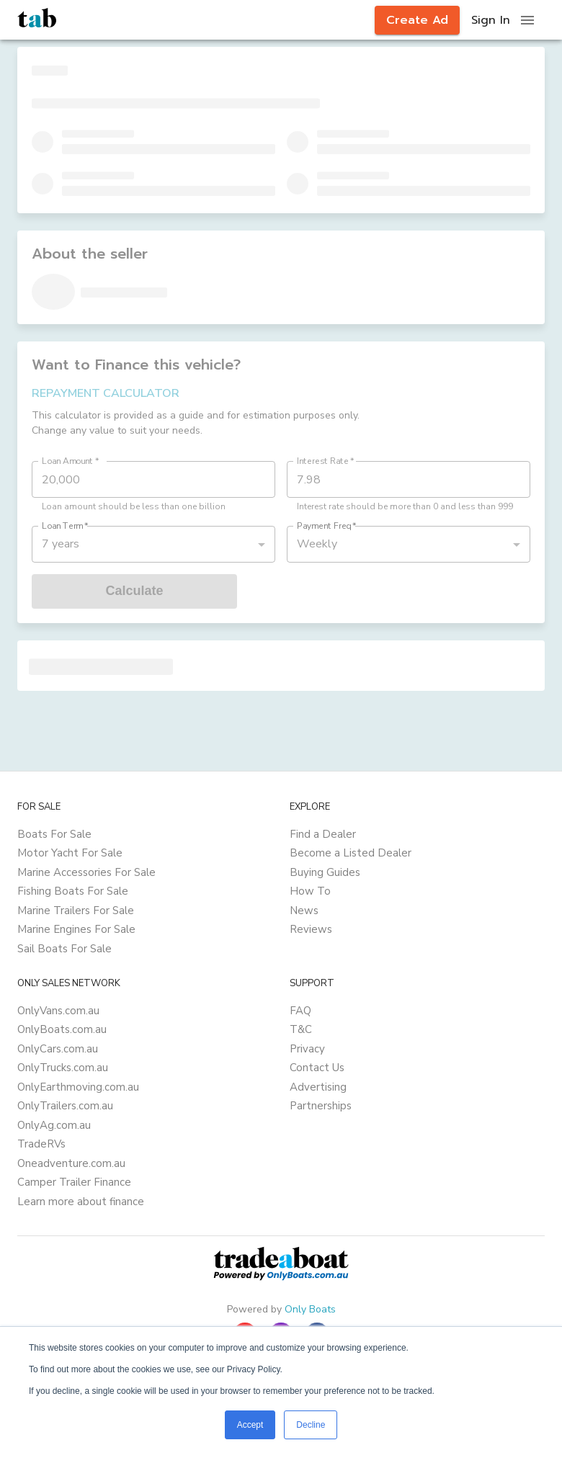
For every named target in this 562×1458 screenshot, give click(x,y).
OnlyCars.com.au (57, 1049)
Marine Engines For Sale (76, 929)
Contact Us (317, 1067)
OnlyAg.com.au (54, 1125)
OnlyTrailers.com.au (65, 1106)
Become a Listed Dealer (350, 853)
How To (310, 891)
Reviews (311, 929)
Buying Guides (325, 872)
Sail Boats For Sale (64, 949)
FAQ (300, 1010)
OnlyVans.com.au (58, 1010)
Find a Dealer (323, 834)
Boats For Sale (54, 834)
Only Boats (310, 1309)
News (304, 910)
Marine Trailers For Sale (75, 910)
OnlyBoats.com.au (62, 1029)
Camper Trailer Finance (74, 1182)
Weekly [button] (317, 544)
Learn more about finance (80, 1201)
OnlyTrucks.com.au (62, 1067)
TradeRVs (41, 1144)
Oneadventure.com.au (71, 1163)
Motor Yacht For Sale (69, 853)
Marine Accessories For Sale (86, 872)
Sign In (490, 20)
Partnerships (321, 1106)
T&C (301, 1029)
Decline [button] (310, 1425)
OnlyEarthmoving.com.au (78, 1087)
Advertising (318, 1087)
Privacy (307, 1049)
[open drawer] (527, 20)
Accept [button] (250, 1425)
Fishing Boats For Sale (72, 891)
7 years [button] (60, 544)
